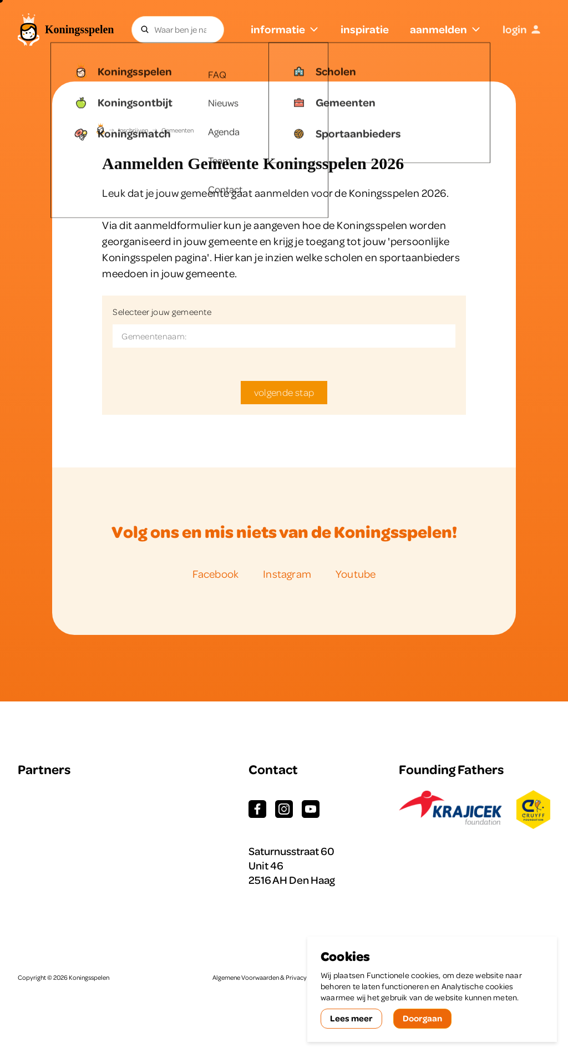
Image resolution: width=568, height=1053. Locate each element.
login (522, 29)
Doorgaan (422, 1018)
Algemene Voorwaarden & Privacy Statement (274, 977)
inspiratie (365, 29)
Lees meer (351, 1018)
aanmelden (445, 29)
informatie (285, 29)
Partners (44, 769)
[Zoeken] (144, 29)
